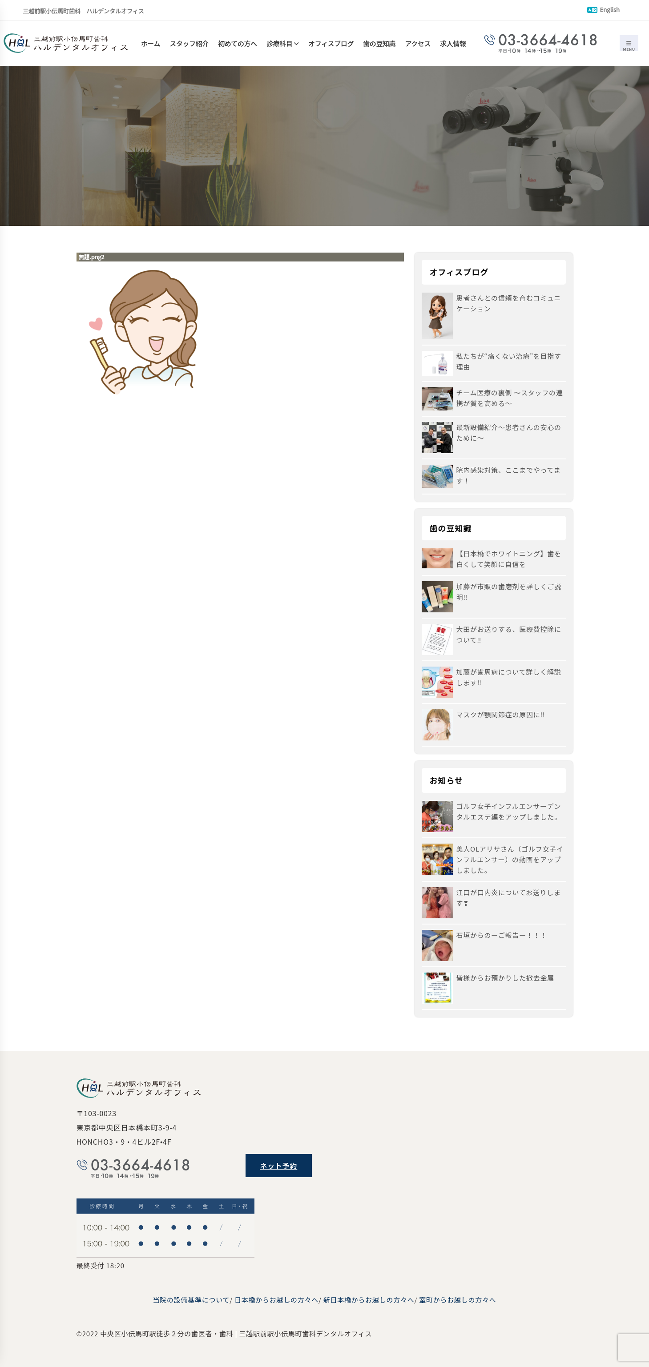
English (603, 9)
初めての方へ (237, 43)
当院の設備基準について (191, 1299)
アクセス (418, 43)
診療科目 (279, 43)
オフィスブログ (331, 43)
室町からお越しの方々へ (457, 1299)
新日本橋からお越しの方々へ (369, 1299)
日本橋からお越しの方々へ (276, 1299)
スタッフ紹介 (189, 43)
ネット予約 (279, 1165)
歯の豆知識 (379, 43)
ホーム (150, 43)
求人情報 (453, 43)
